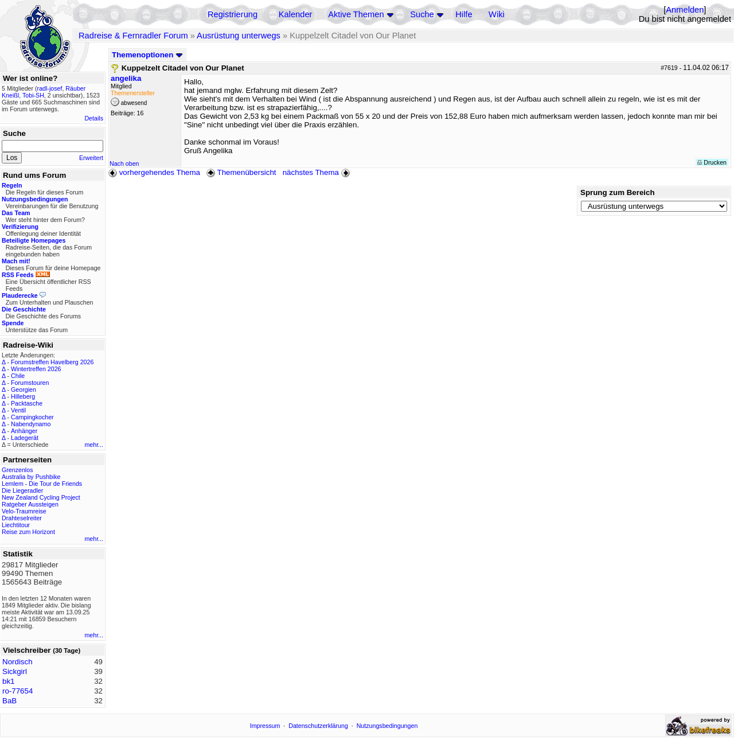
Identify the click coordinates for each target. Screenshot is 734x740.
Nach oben (124, 163)
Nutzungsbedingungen (387, 725)
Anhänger (24, 430)
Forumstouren (30, 382)
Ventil (18, 410)
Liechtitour (16, 524)
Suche (422, 14)
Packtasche (26, 403)
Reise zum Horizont (28, 531)
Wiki (497, 14)
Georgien (23, 389)
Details (93, 118)
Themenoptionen (147, 54)
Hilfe (463, 14)
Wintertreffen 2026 (36, 368)
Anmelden (685, 9)
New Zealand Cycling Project (41, 497)
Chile (18, 375)
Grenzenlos (17, 469)
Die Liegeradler (22, 490)
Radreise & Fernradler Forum (133, 35)
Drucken (712, 162)
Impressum (265, 725)
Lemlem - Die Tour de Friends (42, 483)
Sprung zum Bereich (617, 192)
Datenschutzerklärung (318, 725)
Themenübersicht (241, 172)
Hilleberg (23, 396)
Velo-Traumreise (24, 511)
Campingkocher (32, 417)
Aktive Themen (356, 14)
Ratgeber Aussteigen (30, 504)
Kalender (296, 14)
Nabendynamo (30, 423)
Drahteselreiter (22, 518)
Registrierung (232, 14)
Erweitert (91, 157)
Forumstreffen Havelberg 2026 (52, 362)
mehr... (93, 444)
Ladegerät (24, 437)
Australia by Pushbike (31, 476)
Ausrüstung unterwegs (238, 35)
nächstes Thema (317, 172)
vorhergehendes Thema (154, 172)
